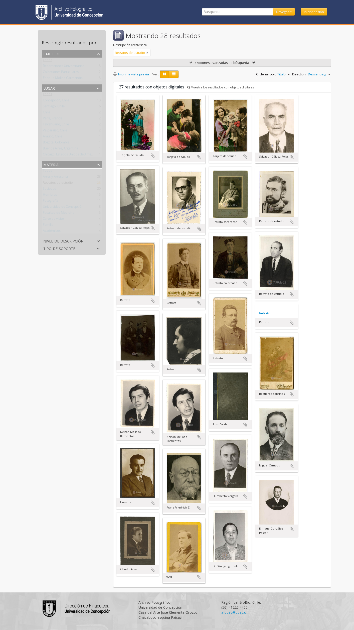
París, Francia (52, 119)
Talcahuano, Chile (56, 125)
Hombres (50, 195)
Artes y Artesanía (55, 177)
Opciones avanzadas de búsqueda (222, 62)
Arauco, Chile (52, 137)
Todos (47, 61)
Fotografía (50, 201)
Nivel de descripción (63, 240)
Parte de (51, 53)
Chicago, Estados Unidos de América (69, 155)
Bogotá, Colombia (56, 143)
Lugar (49, 87)
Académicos (52, 231)
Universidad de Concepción (63, 207)
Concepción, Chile (56, 101)
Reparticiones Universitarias (63, 67)
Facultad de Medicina (58, 213)
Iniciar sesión (314, 12)
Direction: (299, 74)
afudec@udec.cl (234, 612)
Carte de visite (53, 219)
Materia (51, 164)
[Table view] (174, 74)
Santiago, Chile (54, 107)
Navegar (282, 12)
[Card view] (164, 74)
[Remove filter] (147, 52)
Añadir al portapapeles (152, 155)
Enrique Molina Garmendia (63, 79)
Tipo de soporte (59, 248)
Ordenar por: (266, 74)
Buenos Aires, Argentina (60, 149)
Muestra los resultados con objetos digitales (220, 87)
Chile (46, 113)
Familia (48, 225)
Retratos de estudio (58, 183)
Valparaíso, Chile (55, 131)
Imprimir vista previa (131, 74)
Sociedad (49, 189)
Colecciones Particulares (61, 73)
